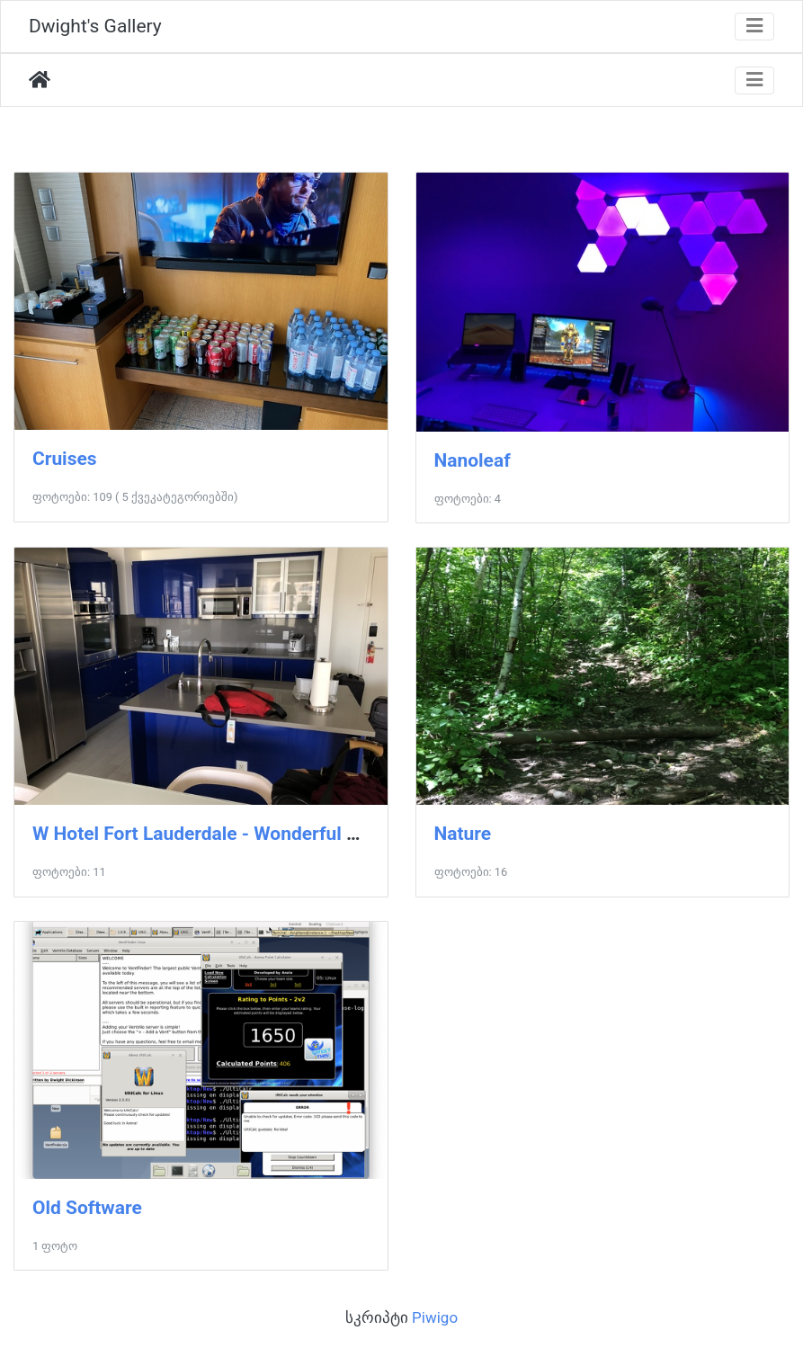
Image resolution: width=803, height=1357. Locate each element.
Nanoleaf (472, 460)
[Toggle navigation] (754, 26)
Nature (463, 833)
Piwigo (435, 1317)
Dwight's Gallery (95, 26)
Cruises (64, 458)
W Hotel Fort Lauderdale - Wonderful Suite (210, 833)
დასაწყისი (39, 80)
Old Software (87, 1208)
